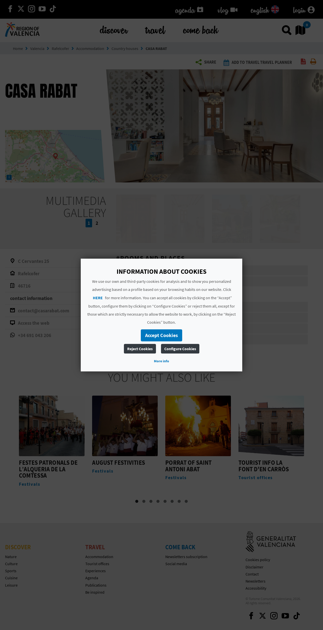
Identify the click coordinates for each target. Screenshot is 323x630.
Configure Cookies (180, 348)
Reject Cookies (140, 348)
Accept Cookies (161, 335)
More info (161, 361)
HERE (98, 297)
